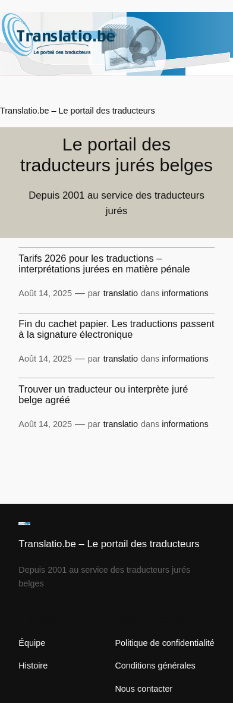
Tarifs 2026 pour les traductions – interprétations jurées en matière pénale (104, 263)
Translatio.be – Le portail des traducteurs (77, 110)
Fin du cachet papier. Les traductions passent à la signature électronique (116, 329)
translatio (120, 293)
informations (185, 293)
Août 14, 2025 (45, 293)
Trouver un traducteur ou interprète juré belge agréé (103, 394)
